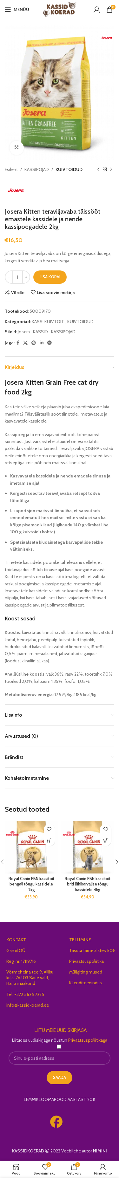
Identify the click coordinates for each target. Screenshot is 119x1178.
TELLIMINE (80, 940)
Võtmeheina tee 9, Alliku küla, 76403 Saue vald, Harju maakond (29, 977)
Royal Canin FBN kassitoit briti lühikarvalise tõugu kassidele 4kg (87, 884)
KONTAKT (16, 940)
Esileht (11, 169)
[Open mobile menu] (17, 9)
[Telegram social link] (49, 342)
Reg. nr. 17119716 (21, 961)
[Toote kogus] (17, 277)
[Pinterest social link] (34, 342)
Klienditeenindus (85, 983)
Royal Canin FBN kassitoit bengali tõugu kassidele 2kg (31, 884)
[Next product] (111, 169)
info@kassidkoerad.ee (27, 1005)
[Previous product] (98, 169)
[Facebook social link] (18, 342)
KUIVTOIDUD (69, 169)
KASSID (40, 331)
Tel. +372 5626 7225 (25, 994)
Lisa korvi (50, 276)
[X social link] (25, 342)
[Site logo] (59, 9)
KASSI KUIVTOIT (48, 321)
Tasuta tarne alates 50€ (92, 950)
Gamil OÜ (15, 950)
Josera (24, 331)
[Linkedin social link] (41, 342)
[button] (49, 840)
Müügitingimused (85, 972)
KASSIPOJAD (36, 169)
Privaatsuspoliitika (86, 961)
